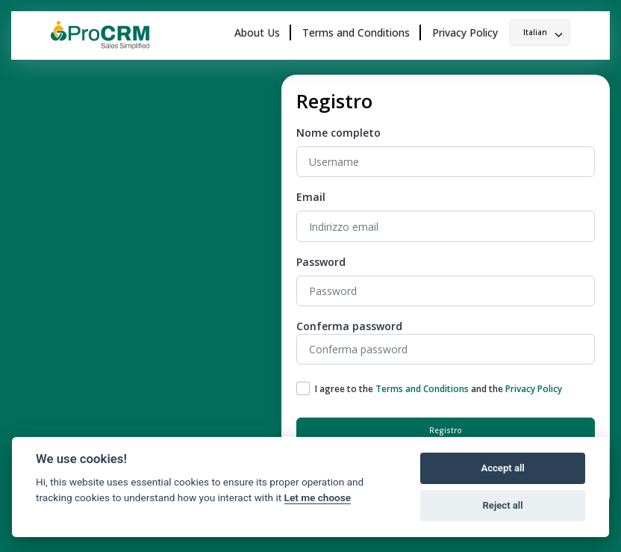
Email (310, 197)
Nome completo (338, 132)
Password (321, 262)
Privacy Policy (465, 32)
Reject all (503, 505)
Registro (445, 430)
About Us (257, 32)
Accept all (502, 468)
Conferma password (349, 326)
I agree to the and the (438, 388)
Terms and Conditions (356, 32)
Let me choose (317, 497)
